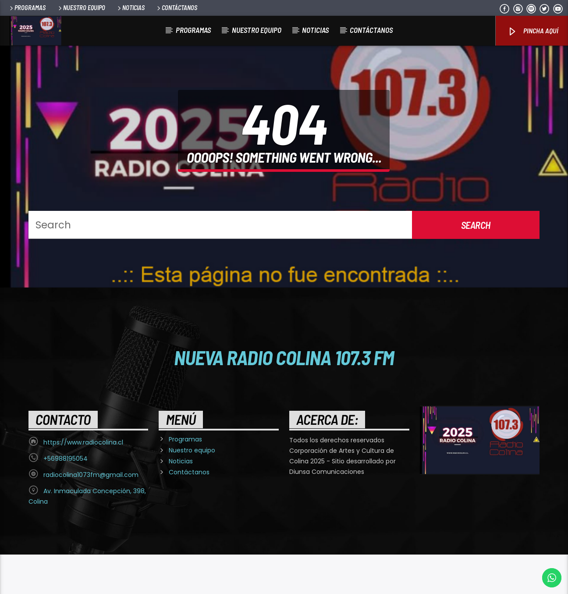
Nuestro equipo (81, 7)
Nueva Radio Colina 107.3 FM (284, 397)
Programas (27, 7)
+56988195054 (65, 498)
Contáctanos (176, 7)
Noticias (130, 7)
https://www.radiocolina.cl (83, 481)
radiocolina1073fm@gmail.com (90, 514)
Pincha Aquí (533, 31)
